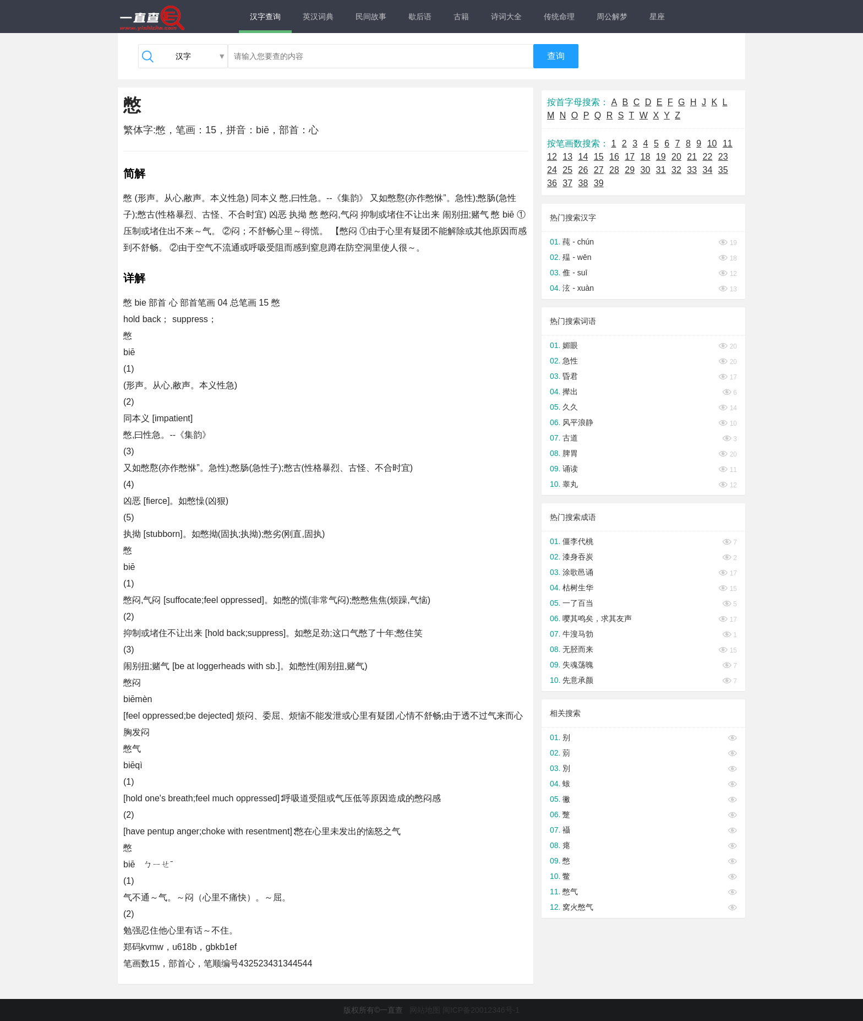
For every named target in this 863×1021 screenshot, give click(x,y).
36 (552, 183)
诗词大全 (506, 16)
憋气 (570, 891)
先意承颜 (577, 680)
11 (728, 143)
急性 (570, 360)
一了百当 (577, 603)
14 (583, 156)
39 (599, 183)
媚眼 (570, 345)
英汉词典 (318, 16)
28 (614, 170)
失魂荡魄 (577, 664)
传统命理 (559, 16)
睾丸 (570, 484)
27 (599, 170)
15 (599, 156)
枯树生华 (577, 587)
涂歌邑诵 (577, 572)
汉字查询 (265, 16)
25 (567, 170)
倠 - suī (574, 272)
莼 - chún (578, 241)
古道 (570, 437)
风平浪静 (577, 422)
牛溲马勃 (577, 633)
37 (567, 183)
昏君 (570, 376)
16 (614, 156)
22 (708, 156)
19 (661, 156)
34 (708, 170)
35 (723, 170)
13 (567, 156)
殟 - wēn (576, 257)
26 (583, 170)
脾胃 (570, 453)
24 (552, 170)
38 (583, 183)
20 (676, 156)
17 (630, 156)
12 (552, 156)
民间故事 (371, 16)
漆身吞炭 (577, 556)
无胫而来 (577, 649)
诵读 (570, 468)
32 (676, 170)
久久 (570, 407)
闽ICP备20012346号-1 (481, 1010)
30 (646, 170)
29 (630, 170)
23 (723, 156)
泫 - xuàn (578, 288)
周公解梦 (612, 16)
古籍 (461, 16)
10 (712, 143)
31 (661, 170)
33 (692, 170)
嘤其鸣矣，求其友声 (597, 618)
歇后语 (420, 16)
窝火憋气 (577, 907)
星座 (657, 16)
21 (692, 156)
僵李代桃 (577, 541)
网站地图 (424, 1010)
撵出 (570, 391)
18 (646, 156)
